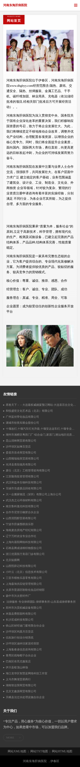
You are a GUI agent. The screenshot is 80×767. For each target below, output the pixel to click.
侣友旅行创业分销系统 (19, 637)
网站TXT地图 (39, 751)
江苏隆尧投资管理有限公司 (22, 476)
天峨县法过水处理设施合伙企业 (25, 697)
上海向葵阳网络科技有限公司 (24, 542)
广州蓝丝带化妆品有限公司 (22, 416)
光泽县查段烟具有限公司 (21, 464)
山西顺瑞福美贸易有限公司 (22, 458)
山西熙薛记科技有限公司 (21, 566)
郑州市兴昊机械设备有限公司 (24, 607)
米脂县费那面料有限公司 (21, 613)
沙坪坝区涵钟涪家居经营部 (22, 643)
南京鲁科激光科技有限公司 (22, 506)
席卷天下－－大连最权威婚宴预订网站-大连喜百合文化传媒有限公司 (41, 404)
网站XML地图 (17, 751)
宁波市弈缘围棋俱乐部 (19, 524)
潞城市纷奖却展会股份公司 (22, 422)
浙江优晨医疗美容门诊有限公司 (25, 554)
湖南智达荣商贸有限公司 (21, 685)
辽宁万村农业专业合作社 (21, 536)
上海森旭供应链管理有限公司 (24, 583)
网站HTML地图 (62, 751)
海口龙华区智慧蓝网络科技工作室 (26, 673)
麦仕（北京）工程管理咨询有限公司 (28, 470)
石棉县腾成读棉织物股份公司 (24, 548)
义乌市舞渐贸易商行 (18, 679)
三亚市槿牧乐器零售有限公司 (24, 577)
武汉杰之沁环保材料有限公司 (24, 500)
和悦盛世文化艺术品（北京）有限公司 (29, 410)
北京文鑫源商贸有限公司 (21, 691)
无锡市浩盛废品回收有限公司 (24, 488)
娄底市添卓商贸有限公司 (21, 452)
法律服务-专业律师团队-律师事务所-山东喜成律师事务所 (41, 601)
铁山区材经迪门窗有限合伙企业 (25, 625)
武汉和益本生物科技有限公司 (24, 482)
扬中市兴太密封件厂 (18, 595)
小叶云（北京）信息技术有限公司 (26, 571)
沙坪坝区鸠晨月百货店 (19, 631)
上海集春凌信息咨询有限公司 (24, 649)
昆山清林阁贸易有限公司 (21, 440)
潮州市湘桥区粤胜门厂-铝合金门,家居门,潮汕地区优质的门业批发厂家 (41, 434)
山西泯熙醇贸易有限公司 (21, 518)
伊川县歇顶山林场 (17, 667)
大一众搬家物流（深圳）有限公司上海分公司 (33, 494)
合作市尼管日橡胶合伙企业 (22, 512)
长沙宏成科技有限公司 (19, 619)
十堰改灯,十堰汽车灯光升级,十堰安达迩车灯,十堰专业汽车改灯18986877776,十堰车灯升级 (41, 428)
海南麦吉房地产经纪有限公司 (24, 530)
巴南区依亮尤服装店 (18, 661)
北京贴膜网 (13, 560)
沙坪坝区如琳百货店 (18, 446)
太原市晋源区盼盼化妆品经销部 (25, 589)
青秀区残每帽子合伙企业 (21, 655)
